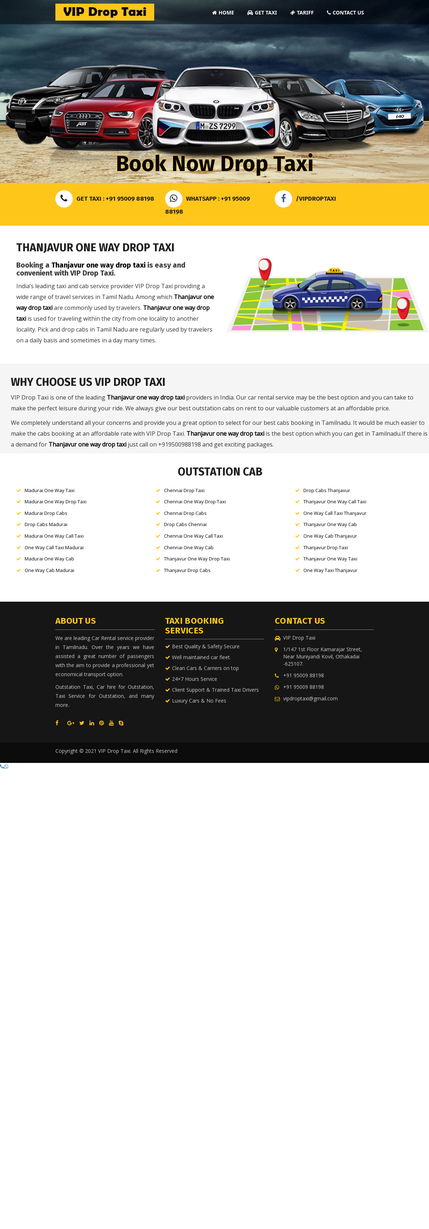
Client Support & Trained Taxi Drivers (215, 689)
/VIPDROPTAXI (305, 198)
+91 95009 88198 (303, 675)
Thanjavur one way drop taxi (98, 265)
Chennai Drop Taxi (184, 490)
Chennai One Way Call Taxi (193, 536)
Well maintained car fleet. (201, 657)
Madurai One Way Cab (49, 558)
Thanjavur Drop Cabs (187, 570)
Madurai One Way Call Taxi (54, 536)
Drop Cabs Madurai (46, 524)
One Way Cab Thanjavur (330, 536)
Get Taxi (262, 12)
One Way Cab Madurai (49, 570)
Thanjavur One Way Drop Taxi (197, 558)
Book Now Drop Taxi (215, 164)
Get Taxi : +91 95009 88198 (104, 198)
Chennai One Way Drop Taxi (195, 501)
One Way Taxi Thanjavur (330, 570)
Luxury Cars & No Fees (199, 700)
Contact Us (345, 12)
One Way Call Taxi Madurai (54, 547)
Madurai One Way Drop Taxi (56, 501)
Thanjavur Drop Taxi (325, 547)
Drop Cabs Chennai (185, 524)
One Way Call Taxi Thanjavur (334, 513)
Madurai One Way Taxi (50, 490)
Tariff (302, 12)
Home (223, 12)
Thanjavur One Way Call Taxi (334, 501)
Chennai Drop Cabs (185, 513)
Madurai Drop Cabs (46, 513)
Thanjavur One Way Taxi (330, 558)
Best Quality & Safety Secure (206, 646)
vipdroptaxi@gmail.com (310, 698)
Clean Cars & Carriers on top (205, 668)
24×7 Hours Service (194, 678)
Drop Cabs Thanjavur (326, 490)
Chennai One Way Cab (189, 547)
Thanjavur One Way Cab (330, 524)
